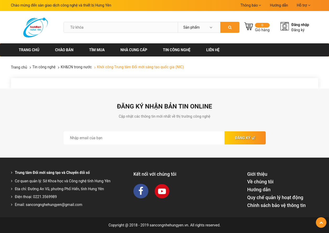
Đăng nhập (300, 25)
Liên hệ (213, 50)
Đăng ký (298, 30)
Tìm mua (97, 50)
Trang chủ (29, 50)
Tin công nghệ (176, 50)
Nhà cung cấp (134, 50)
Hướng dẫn (279, 5)
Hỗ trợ (303, 5)
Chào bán (64, 50)
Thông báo (250, 5)
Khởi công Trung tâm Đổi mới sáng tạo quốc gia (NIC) (140, 67)
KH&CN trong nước (76, 67)
